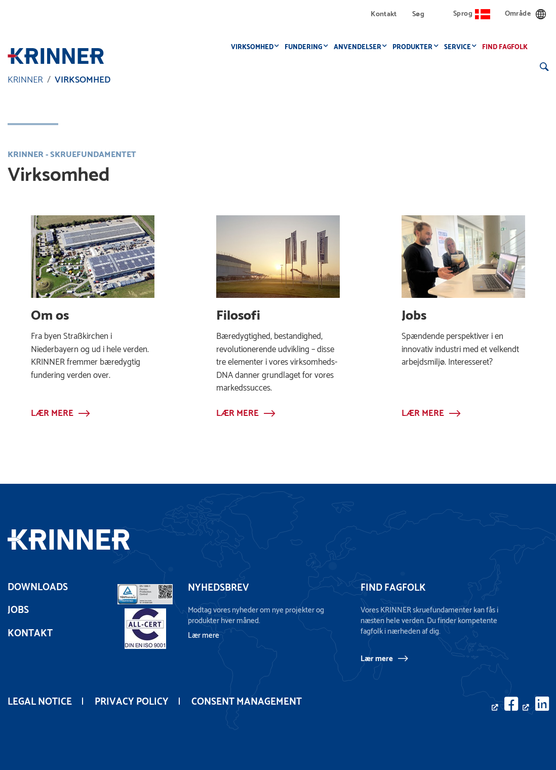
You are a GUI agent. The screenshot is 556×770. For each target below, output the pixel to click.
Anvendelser (360, 47)
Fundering (306, 47)
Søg (418, 14)
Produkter (415, 47)
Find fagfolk (508, 47)
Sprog (471, 14)
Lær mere (377, 658)
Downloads (38, 587)
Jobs (18, 610)
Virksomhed (254, 47)
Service (460, 47)
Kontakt (384, 14)
